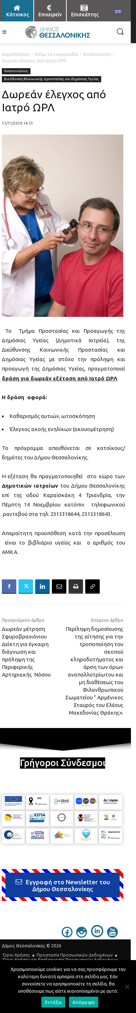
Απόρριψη (84, 1002)
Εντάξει (53, 1002)
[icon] (67, 935)
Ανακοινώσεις (97, 54)
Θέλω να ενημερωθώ (56, 54)
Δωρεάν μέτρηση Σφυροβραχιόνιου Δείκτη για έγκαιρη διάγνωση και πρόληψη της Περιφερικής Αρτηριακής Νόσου (26, 652)
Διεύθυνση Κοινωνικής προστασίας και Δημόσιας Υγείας (51, 79)
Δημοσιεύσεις (16, 54)
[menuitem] (118, 12)
